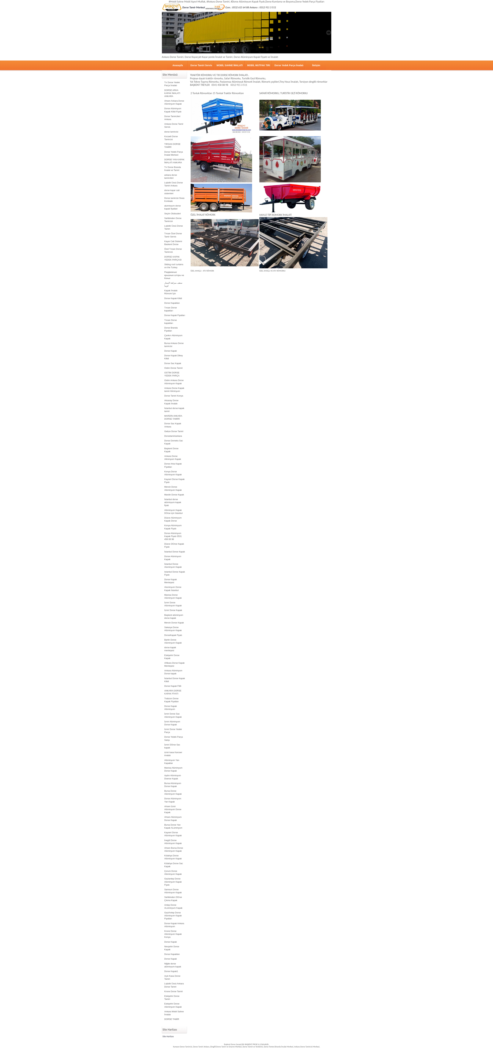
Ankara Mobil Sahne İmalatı (174, 1013)
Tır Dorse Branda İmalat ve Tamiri (172, 168)
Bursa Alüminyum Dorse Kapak (172, 784)
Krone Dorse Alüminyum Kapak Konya (173, 934)
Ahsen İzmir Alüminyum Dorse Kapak (172, 809)
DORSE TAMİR (171, 1019)
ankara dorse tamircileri (170, 176)
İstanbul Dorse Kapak (174, 551)
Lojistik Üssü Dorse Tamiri (173, 227)
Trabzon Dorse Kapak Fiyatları (171, 700)
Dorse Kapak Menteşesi (170, 581)
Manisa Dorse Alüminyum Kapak (173, 596)
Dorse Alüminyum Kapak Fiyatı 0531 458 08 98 (173, 536)
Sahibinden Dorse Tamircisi (172, 219)
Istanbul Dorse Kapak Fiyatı (174, 573)
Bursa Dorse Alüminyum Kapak (173, 792)
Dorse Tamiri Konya (173, 395)
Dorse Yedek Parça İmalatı (288, 65)
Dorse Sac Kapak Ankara (172, 425)
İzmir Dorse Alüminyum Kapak (173, 604)
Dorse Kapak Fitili (172, 686)
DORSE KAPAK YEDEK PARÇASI (173, 258)
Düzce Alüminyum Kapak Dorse (173, 519)
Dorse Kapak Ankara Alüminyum (174, 925)
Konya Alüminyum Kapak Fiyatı (173, 527)
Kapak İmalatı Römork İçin (171, 292)
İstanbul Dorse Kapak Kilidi (174, 680)
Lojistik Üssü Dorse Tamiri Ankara (173, 184)
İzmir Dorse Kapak (173, 610)
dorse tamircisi (171, 132)
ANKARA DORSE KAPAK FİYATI (172, 692)
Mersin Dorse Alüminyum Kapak (173, 488)
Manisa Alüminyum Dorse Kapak (173, 769)
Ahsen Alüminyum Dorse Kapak (173, 818)
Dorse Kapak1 (171, 971)
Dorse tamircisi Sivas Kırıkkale (174, 199)
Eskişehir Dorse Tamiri (171, 997)
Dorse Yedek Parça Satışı (173, 738)
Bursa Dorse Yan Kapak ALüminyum (173, 826)
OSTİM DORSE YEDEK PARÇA (172, 374)
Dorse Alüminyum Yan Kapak (172, 800)
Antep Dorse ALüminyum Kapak (173, 906)
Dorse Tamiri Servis (201, 65)
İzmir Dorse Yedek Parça (173, 730)
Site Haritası (168, 1036)
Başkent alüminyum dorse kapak (173, 616)
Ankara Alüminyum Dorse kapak (173, 672)
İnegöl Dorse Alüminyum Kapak (173, 842)
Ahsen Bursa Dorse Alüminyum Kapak (173, 849)
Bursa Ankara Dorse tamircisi (174, 344)
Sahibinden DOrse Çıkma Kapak (173, 898)
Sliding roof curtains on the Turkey (173, 266)
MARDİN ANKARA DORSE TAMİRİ (173, 417)
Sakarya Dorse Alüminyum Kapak (173, 629)
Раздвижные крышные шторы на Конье (174, 275)
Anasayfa (178, 65)
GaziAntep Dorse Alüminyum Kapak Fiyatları (173, 915)
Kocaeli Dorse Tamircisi (171, 138)
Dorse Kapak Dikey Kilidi (173, 357)
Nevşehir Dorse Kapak (171, 948)
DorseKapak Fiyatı (173, 635)
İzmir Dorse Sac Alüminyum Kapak (173, 715)
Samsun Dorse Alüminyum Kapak (173, 891)
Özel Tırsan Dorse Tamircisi (173, 250)
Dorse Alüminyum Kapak (172, 558)
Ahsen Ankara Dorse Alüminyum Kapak (174, 102)
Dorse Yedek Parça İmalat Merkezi (173, 153)
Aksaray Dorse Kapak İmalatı (171, 402)
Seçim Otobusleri (172, 213)
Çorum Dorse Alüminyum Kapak (173, 872)
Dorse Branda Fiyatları (171, 329)
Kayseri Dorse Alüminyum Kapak (173, 834)
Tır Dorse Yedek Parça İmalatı (172, 84)
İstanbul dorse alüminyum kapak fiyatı (172, 502)
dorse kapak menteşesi (170, 649)
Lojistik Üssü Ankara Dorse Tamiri (174, 985)
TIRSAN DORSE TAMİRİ (172, 145)
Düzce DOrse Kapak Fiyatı (174, 545)
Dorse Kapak (170, 351)
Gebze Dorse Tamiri (173, 431)
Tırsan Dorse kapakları (170, 309)
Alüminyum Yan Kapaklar (171, 761)
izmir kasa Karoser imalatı (173, 754)
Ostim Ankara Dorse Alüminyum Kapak (174, 382)
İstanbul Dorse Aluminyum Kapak (173, 565)
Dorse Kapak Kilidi (173, 298)
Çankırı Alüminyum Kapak (173, 337)
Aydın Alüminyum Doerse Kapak (172, 777)
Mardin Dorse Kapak (174, 494)
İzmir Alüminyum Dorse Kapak (172, 723)
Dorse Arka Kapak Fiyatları (173, 465)
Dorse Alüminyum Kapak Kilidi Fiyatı (172, 110)
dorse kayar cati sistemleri (172, 192)
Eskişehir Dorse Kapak (171, 656)
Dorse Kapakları (172, 303)
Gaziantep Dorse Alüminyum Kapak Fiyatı (173, 881)
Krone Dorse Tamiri (173, 991)
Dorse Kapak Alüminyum (170, 707)
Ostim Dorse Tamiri (173, 368)
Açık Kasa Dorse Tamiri (172, 977)
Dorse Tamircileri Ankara (172, 118)
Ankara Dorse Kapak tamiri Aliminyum (174, 389)
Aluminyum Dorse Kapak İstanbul (172, 588)
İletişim (316, 65)
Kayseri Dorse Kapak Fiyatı (174, 480)
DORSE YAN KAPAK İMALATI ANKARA (174, 161)
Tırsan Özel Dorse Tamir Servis (173, 235)
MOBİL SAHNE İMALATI (230, 65)
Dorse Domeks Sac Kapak (173, 442)
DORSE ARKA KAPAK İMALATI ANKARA (172, 93)
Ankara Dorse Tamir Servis (173, 125)
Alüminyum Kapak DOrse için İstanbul (173, 511)
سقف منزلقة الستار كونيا (173, 284)
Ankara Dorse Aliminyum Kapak (172, 457)
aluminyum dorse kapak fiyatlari (172, 207)
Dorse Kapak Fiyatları (174, 315)
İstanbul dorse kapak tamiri (174, 409)
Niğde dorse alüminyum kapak (172, 965)
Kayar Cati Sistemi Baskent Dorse (173, 243)
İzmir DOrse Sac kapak (172, 746)
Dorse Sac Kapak (172, 363)
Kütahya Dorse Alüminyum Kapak (173, 857)
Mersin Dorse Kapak (174, 622)
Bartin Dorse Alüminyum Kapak (173, 641)
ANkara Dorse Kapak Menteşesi (174, 664)
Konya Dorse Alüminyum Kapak (173, 473)
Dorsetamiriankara (173, 436)
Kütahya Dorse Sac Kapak (173, 865)
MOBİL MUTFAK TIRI (258, 65)
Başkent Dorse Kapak (171, 450)
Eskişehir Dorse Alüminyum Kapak (173, 1005)
